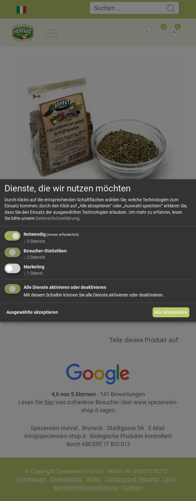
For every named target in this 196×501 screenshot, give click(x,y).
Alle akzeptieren (170, 312)
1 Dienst (33, 272)
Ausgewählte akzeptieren (32, 312)
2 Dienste (34, 257)
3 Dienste (34, 241)
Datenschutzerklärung (57, 218)
